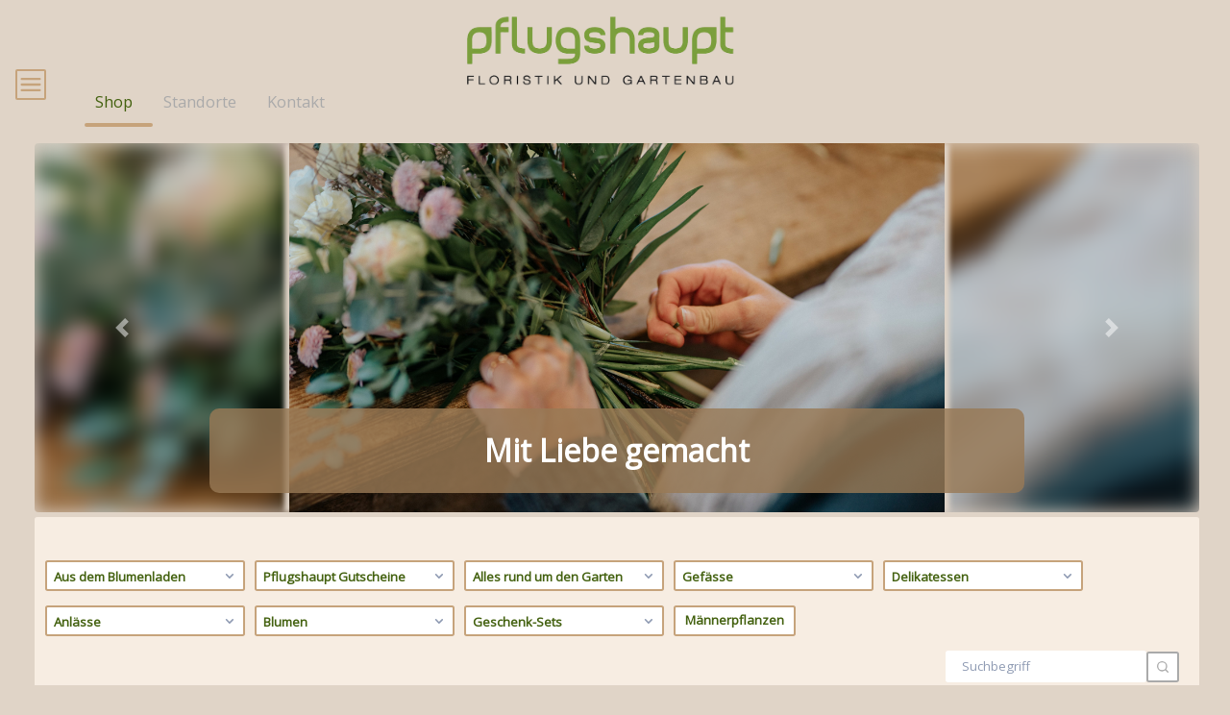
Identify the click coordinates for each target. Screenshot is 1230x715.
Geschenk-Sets (565, 644)
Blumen (356, 644)
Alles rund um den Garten (565, 599)
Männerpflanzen (734, 644)
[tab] (582, 510)
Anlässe (146, 644)
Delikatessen (984, 599)
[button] (122, 351)
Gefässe (775, 599)
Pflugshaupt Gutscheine (356, 599)
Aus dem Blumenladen (146, 599)
